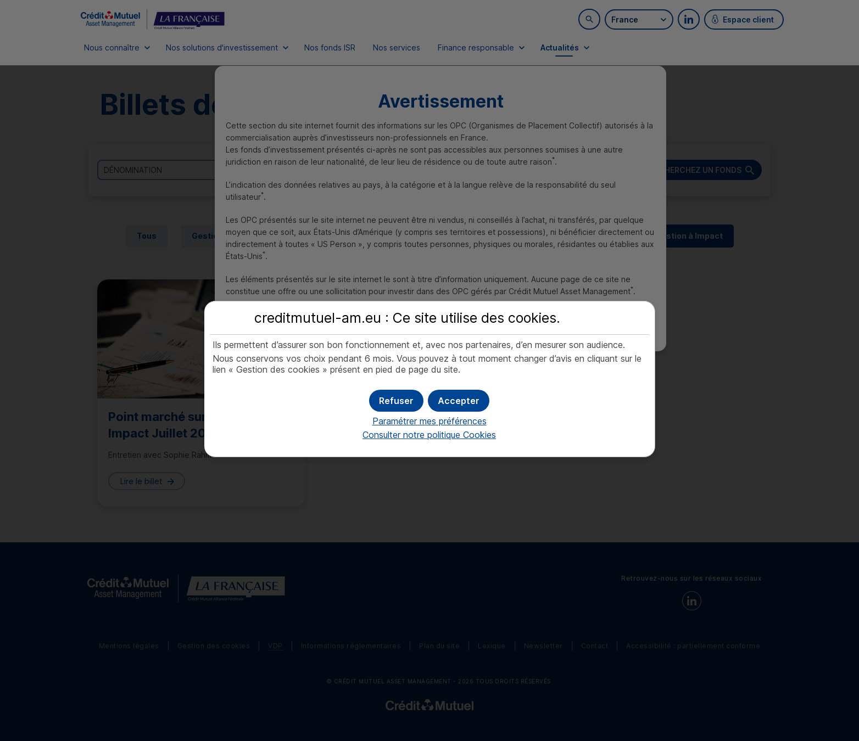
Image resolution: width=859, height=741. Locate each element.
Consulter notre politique (429, 434)
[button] (458, 401)
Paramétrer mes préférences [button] (429, 421)
